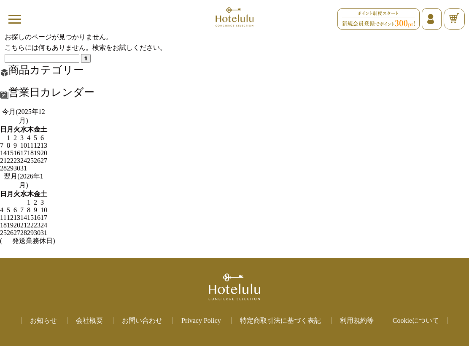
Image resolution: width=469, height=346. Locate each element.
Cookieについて (416, 320)
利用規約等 (357, 320)
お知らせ (43, 320)
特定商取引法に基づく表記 (280, 320)
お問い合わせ (142, 320)
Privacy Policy (201, 320)
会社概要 (89, 320)
